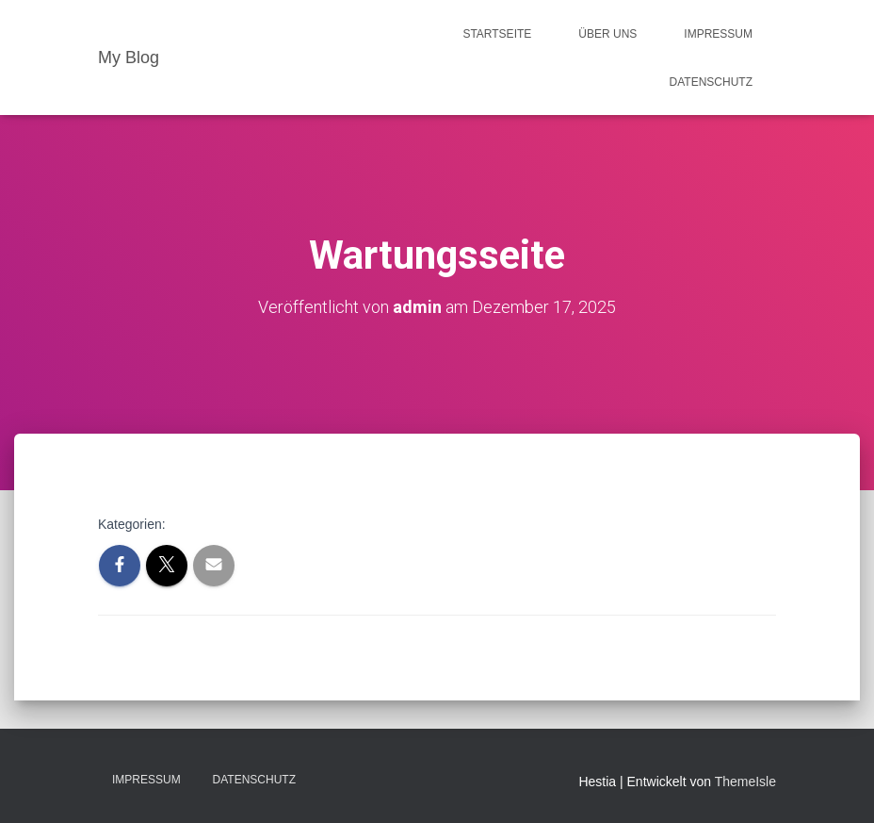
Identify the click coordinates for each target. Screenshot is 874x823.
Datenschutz (711, 82)
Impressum (718, 34)
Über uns (607, 34)
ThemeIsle (745, 781)
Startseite (496, 34)
